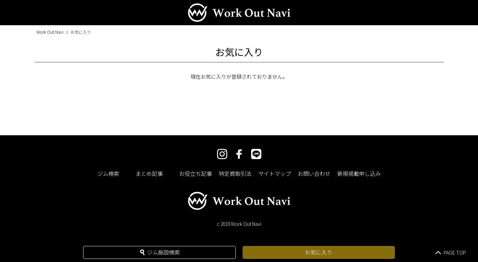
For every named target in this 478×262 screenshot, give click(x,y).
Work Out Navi (49, 32)
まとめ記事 (149, 173)
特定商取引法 (235, 173)
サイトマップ (274, 173)
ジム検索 (108, 173)
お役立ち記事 (195, 173)
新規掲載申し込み (359, 173)
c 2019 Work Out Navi (239, 223)
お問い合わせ (314, 173)
